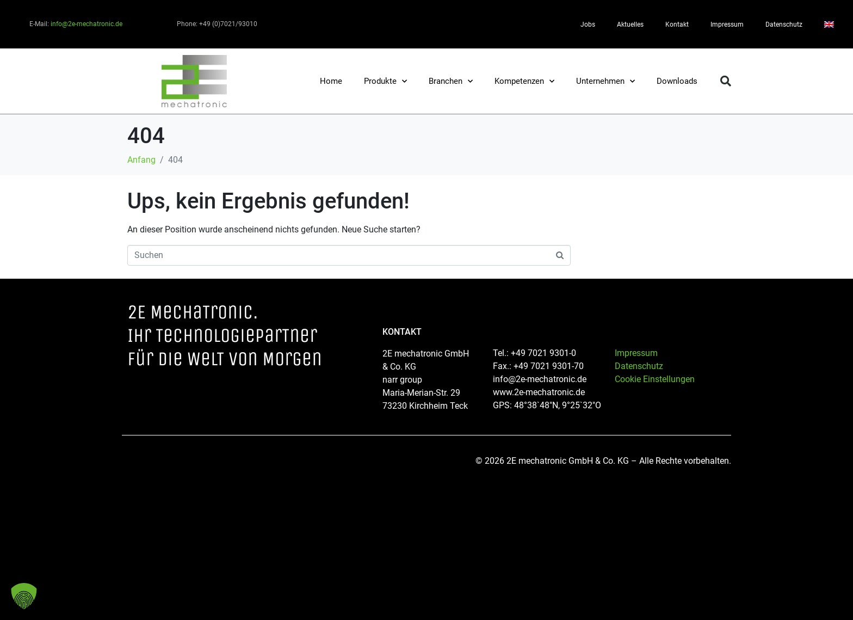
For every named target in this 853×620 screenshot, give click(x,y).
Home (331, 81)
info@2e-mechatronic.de (86, 24)
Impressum (727, 24)
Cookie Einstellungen (655, 379)
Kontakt (677, 24)
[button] (726, 81)
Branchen (451, 81)
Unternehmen (605, 81)
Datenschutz (783, 24)
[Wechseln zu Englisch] (829, 24)
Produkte (385, 81)
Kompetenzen (524, 81)
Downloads (677, 81)
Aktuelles (630, 24)
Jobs (587, 24)
